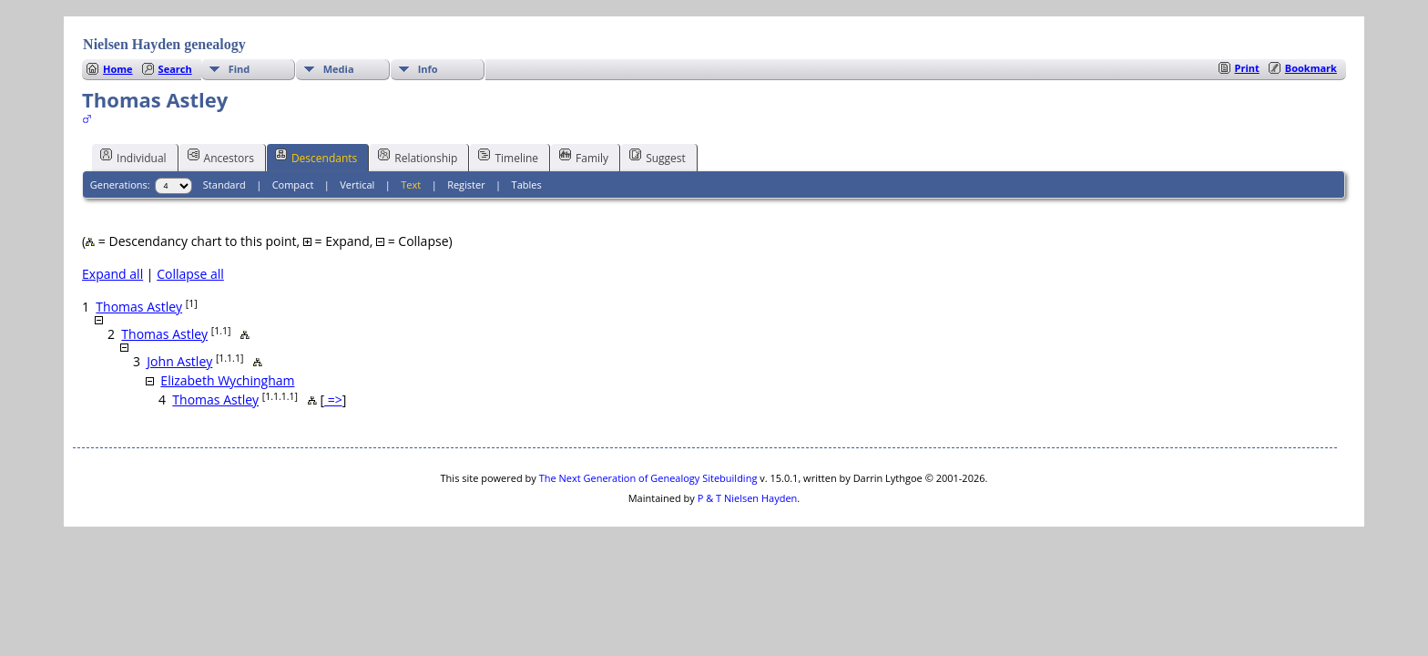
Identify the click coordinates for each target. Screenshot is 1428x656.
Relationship (417, 157)
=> (333, 399)
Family (583, 157)
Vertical (357, 184)
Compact (293, 184)
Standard (224, 184)
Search (175, 69)
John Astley (179, 361)
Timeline (508, 157)
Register (466, 184)
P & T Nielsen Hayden (748, 498)
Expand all (112, 273)
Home (118, 69)
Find (239, 69)
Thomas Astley (139, 306)
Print (1247, 68)
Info (428, 69)
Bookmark (1311, 68)
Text (411, 184)
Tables (527, 184)
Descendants (316, 157)
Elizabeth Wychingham (227, 380)
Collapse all (190, 273)
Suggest (657, 157)
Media (338, 69)
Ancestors (221, 157)
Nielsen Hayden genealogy (164, 44)
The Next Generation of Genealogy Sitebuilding (648, 478)
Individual (133, 157)
